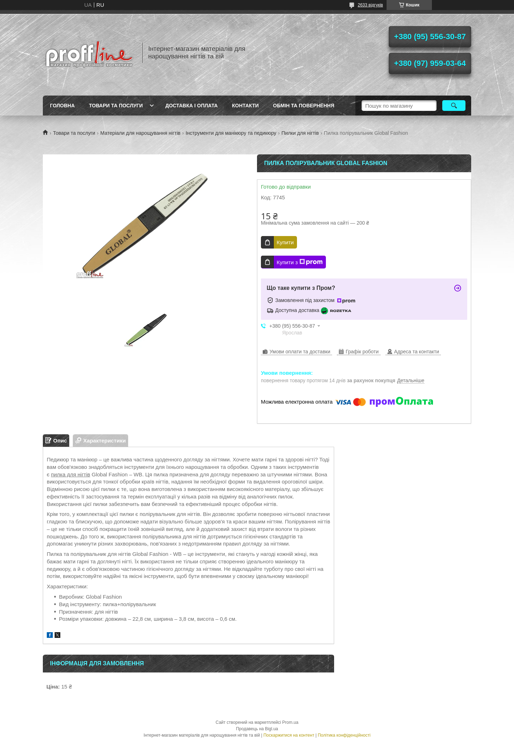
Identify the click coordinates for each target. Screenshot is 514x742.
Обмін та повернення (303, 105)
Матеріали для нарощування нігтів (140, 133)
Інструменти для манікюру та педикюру (231, 133)
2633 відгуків (370, 4)
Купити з (300, 262)
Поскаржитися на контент (288, 735)
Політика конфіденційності (344, 735)
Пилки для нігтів (300, 133)
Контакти (245, 105)
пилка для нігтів (70, 474)
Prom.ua (290, 722)
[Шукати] (453, 105)
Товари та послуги (116, 105)
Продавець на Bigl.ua (257, 728)
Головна (62, 105)
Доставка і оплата (191, 105)
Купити (285, 242)
